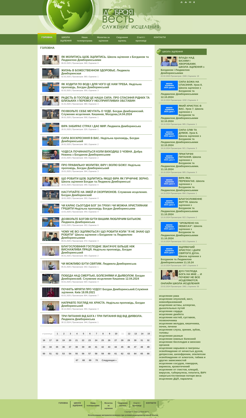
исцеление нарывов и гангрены (179, 348)
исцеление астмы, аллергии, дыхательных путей (177, 306)
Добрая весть (143, 412)
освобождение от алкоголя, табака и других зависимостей (182, 359)
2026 (136, 412)
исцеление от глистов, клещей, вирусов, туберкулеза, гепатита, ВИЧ (182, 371)
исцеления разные (171, 335)
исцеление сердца (170, 311)
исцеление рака (169, 295)
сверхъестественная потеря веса (180, 375)
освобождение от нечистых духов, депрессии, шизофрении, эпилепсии (182, 353)
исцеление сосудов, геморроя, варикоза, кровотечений (178, 365)
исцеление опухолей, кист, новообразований (176, 300)
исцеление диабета (171, 314)
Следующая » (109, 360)
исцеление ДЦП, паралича (175, 378)
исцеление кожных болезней (177, 338)
